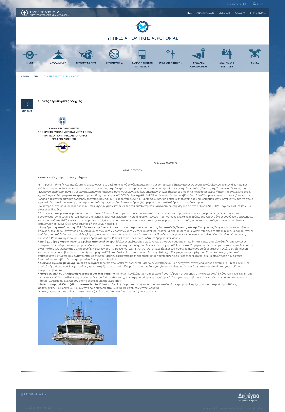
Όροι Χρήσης (207, 408)
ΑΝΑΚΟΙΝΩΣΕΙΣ (205, 12)
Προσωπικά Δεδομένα (225, 408)
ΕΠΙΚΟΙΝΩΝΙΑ (258, 12)
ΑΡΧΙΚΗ (25, 76)
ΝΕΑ (189, 12)
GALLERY (240, 12)
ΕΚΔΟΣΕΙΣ (224, 12)
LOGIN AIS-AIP (35, 394)
